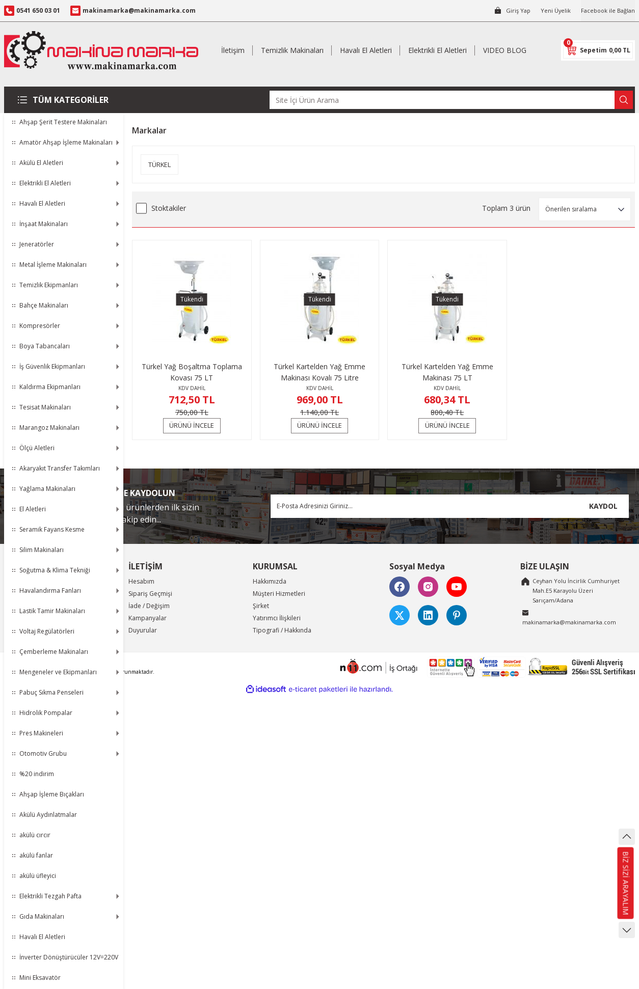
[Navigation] (63, 100)
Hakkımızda (269, 581)
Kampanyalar (147, 618)
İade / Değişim (149, 605)
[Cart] (598, 50)
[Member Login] (506, 10)
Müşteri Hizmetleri (279, 593)
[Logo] (101, 50)
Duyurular (142, 630)
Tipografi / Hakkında (282, 630)
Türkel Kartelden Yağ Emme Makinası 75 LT (447, 372)
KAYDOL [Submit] (603, 506)
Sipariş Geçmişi (150, 593)
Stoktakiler (168, 208)
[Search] (451, 100)
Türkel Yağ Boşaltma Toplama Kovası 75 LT (192, 372)
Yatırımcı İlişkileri (277, 618)
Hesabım (141, 581)
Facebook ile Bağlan (606, 10)
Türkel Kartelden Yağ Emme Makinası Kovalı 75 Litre (319, 372)
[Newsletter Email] (450, 506)
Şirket (261, 605)
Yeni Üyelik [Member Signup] (551, 10)
